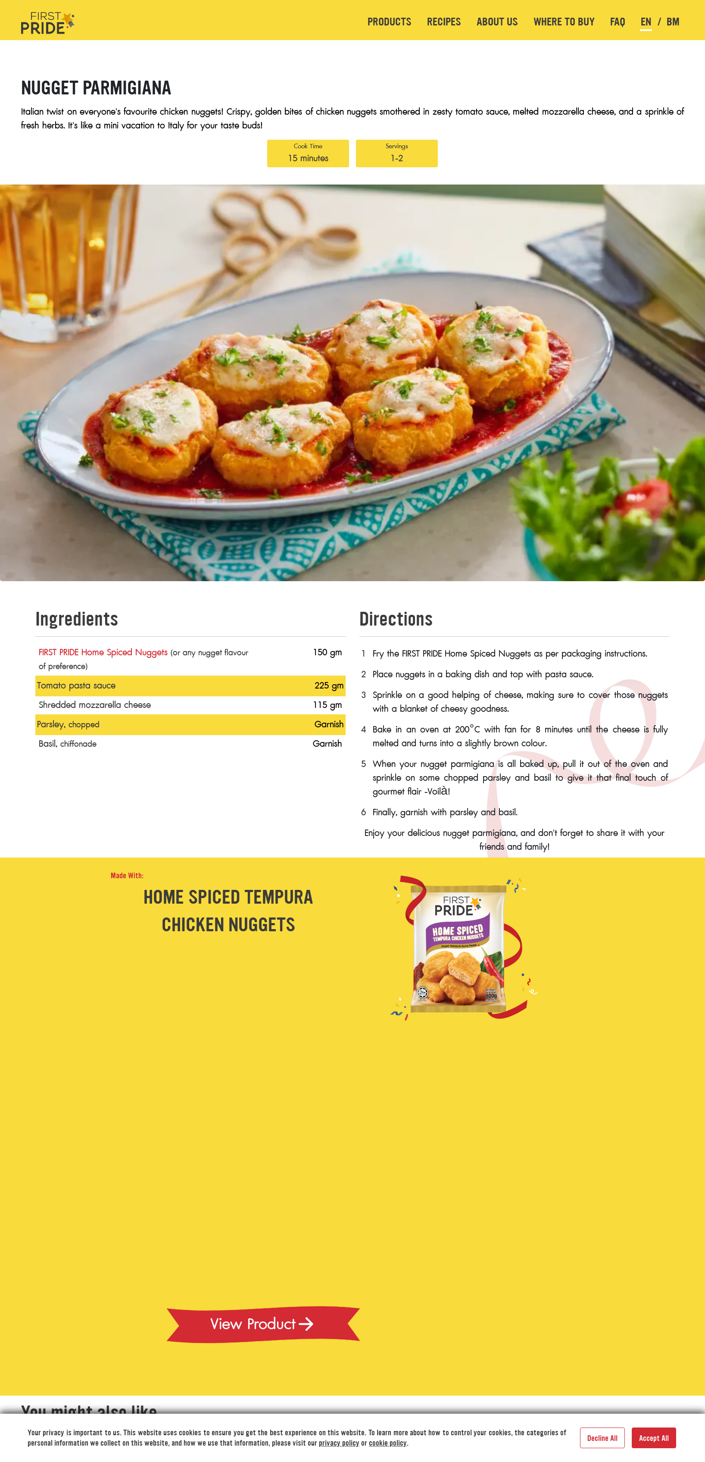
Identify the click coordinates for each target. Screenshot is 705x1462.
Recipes (444, 22)
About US (497, 22)
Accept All (654, 1438)
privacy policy (339, 1443)
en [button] (646, 22)
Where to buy (564, 22)
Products (390, 22)
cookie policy (388, 1443)
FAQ (617, 22)
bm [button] (673, 22)
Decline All (602, 1438)
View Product (263, 1324)
